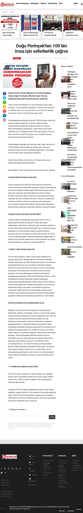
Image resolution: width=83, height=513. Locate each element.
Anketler (75, 463)
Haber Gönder (5, 496)
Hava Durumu (63, 460)
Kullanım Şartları (6, 492)
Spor (61, 3)
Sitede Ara (76, 460)
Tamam (70, 511)
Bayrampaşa (47, 472)
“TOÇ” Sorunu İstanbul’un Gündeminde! (72, 125)
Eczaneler (62, 469)
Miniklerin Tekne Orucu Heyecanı (72, 239)
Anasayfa (5, 12)
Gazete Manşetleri (62, 486)
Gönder (52, 417)
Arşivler (33, 475)
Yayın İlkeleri (5, 482)
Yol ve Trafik (63, 463)
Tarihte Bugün (61, 475)
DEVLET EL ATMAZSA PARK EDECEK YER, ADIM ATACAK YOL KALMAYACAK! (73, 111)
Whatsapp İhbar (6, 494)
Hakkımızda (5, 480)
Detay (62, 511)
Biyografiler (76, 465)
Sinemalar (62, 478)
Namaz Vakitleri (61, 466)
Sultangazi (34, 3)
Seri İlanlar (62, 480)
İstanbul (46, 475)
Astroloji (75, 470)
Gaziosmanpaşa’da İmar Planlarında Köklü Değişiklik (74, 252)
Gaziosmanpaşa (22, 3)
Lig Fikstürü (62, 472)
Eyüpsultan (52, 3)
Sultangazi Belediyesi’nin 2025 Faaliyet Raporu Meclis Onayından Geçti (72, 79)
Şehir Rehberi (63, 483)
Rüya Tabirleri (77, 468)
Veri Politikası (5, 485)
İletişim (33, 485)
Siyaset (44, 3)
